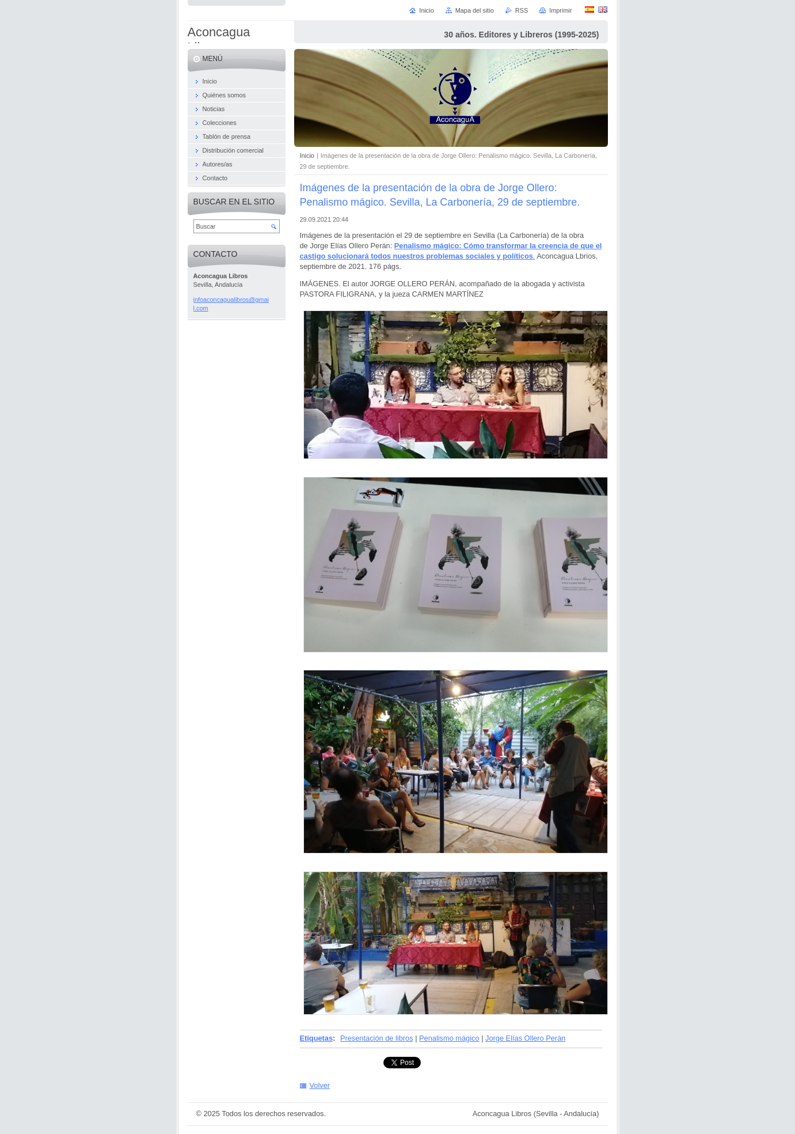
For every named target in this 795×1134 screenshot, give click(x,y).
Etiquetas (316, 1038)
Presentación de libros (376, 1038)
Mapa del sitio (474, 10)
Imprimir (560, 10)
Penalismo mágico (449, 1038)
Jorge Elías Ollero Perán (525, 1038)
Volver (320, 1085)
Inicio (307, 155)
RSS (521, 10)
